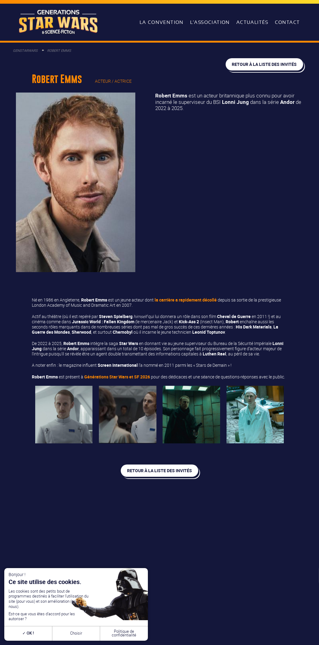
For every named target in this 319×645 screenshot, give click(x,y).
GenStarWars (25, 50)
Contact (287, 22)
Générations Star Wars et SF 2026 (117, 377)
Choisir (76, 633)
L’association (210, 22)
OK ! (28, 633)
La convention (162, 22)
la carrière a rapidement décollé (186, 300)
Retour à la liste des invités (264, 64)
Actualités (252, 22)
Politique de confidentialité (124, 633)
